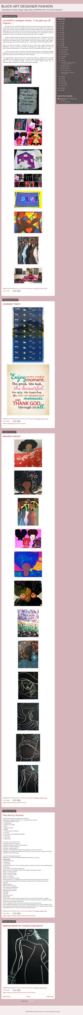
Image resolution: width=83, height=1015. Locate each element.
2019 (60, 36)
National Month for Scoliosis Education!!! (23, 925)
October (63, 51)
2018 (60, 39)
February (63, 83)
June (62, 60)
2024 (60, 26)
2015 (60, 45)
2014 (60, 88)
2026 (60, 21)
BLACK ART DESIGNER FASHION (27, 6)
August (63, 56)
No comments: (6, 291)
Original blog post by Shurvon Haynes (16, 423)
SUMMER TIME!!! (12, 304)
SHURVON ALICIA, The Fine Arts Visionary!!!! (68, 99)
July (62, 58)
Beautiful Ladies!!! (12, 436)
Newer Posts (6, 996)
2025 (60, 23)
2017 (60, 41)
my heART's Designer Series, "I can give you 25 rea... (68, 63)
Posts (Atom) (31, 1001)
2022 (60, 30)
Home (28, 996)
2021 (60, 32)
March (62, 81)
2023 (60, 28)
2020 (60, 34)
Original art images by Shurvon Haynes (16, 802)
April (62, 78)
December (63, 47)
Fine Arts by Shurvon (13, 815)
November (63, 49)
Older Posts (49, 996)
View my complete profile (64, 102)
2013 (60, 90)
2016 (60, 43)
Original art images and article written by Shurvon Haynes (21, 915)
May (62, 76)
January (63, 85)
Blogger (58, 1011)
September (64, 54)
